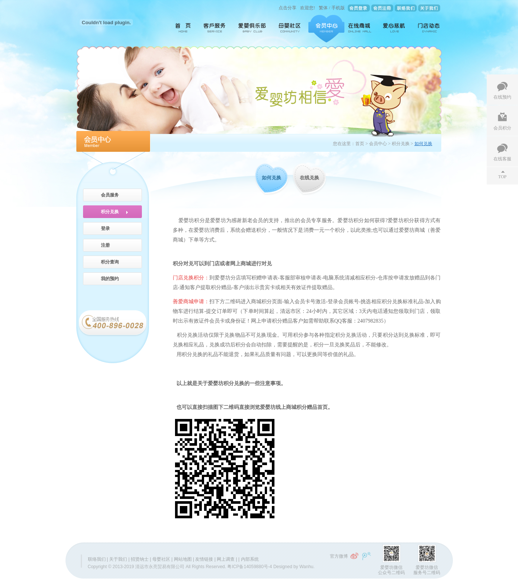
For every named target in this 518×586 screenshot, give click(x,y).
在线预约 (502, 97)
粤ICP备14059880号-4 (249, 566)
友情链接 (204, 559)
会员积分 (502, 128)
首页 (180, 28)
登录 (105, 228)
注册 (105, 245)
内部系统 (250, 559)
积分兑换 (110, 211)
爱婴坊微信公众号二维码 (391, 570)
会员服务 (110, 195)
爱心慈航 (394, 28)
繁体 (323, 7)
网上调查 (226, 559)
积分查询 (110, 262)
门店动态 (427, 28)
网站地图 (183, 559)
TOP (502, 176)
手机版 (338, 7)
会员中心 (326, 28)
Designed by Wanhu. (294, 566)
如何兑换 (271, 177)
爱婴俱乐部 (252, 28)
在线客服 (502, 158)
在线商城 (359, 28)
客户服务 (215, 28)
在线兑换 (309, 177)
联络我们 (97, 559)
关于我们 (118, 559)
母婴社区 (290, 28)
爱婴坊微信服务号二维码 (426, 570)
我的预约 (110, 278)
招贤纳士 (140, 559)
